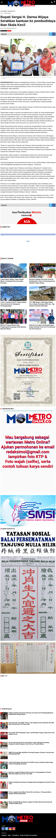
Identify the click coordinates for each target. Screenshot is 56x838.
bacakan (4, 30)
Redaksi (4, 835)
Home (1, 13)
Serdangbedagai (7, 13)
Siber (9, 835)
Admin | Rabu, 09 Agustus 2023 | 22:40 (8, 28)
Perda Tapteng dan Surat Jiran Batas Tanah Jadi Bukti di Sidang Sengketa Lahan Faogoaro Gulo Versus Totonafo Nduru (29, 743)
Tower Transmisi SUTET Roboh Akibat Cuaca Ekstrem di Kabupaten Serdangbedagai (13, 304)
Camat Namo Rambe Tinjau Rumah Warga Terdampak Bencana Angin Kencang (12, 281)
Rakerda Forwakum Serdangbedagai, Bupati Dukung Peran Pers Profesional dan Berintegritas (42, 327)
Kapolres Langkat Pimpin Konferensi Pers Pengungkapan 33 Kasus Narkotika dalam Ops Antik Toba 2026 (30, 773)
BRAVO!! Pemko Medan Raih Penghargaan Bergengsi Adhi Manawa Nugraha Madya (13, 327)
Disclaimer (15, 835)
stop (9, 30)
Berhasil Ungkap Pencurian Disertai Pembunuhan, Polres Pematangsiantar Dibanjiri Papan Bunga (42, 281)
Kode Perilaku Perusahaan (28, 835)
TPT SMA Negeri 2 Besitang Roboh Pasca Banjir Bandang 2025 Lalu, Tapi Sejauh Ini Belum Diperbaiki (42, 304)
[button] (54, 1)
